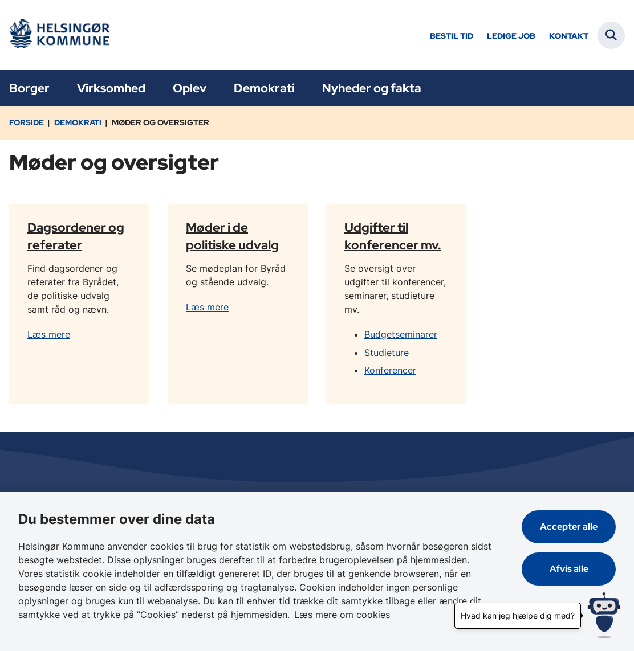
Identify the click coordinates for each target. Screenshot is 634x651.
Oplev (189, 88)
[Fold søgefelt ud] (611, 35)
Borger (29, 88)
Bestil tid (451, 36)
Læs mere (48, 334)
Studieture (386, 352)
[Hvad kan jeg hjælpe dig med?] (604, 615)
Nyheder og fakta (371, 88)
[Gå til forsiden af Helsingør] (58, 35)
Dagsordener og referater (75, 235)
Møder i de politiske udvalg (232, 235)
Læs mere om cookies (342, 614)
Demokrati (264, 88)
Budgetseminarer (400, 334)
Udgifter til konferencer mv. (392, 235)
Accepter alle (569, 527)
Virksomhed (111, 88)
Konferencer (390, 370)
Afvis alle (569, 569)
